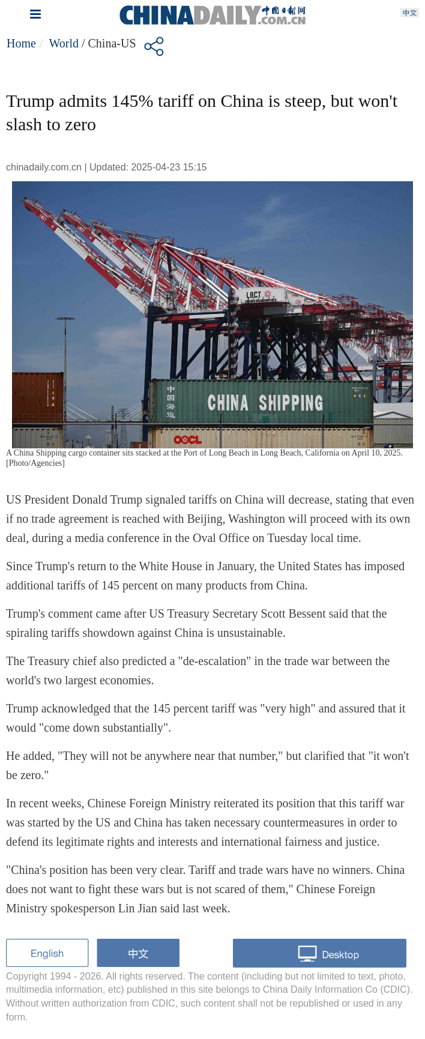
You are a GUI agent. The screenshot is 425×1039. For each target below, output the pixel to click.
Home (21, 43)
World (64, 43)
